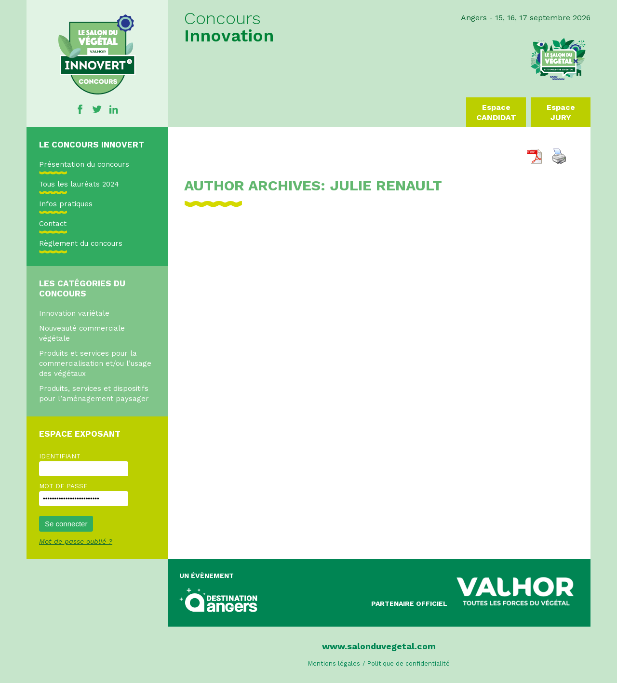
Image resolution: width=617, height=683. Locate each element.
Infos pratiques (66, 204)
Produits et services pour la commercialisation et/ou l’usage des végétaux (95, 363)
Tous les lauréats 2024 (79, 184)
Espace (496, 112)
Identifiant (59, 456)
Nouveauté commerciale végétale (82, 333)
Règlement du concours (80, 243)
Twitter (97, 109)
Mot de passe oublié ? (75, 541)
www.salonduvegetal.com (379, 646)
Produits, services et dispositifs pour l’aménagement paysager (94, 393)
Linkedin (114, 109)
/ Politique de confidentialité (406, 663)
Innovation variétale (74, 313)
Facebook (80, 109)
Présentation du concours (84, 164)
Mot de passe (63, 486)
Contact (53, 223)
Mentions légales (334, 663)
